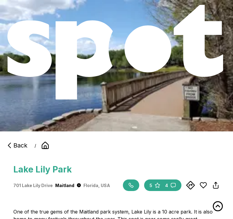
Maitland (68, 185)
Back (16, 145)
